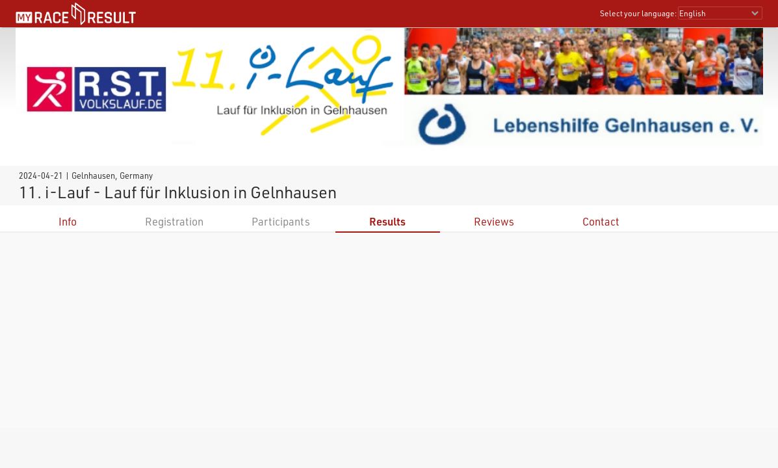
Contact (600, 221)
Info (67, 221)
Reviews (494, 221)
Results (387, 221)
